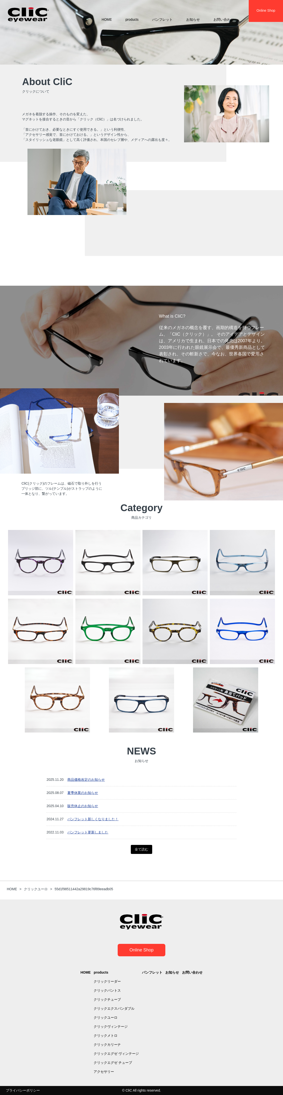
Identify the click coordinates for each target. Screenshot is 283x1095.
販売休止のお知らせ (82, 806)
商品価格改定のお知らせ (86, 780)
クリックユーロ (105, 1017)
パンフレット (162, 19)
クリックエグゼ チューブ (113, 1063)
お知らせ (193, 19)
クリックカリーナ (107, 1044)
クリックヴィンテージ (111, 1026)
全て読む (141, 849)
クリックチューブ (107, 999)
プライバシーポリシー (23, 1090)
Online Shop (141, 950)
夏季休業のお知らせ (82, 793)
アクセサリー (104, 1072)
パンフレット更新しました (87, 832)
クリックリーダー (107, 981)
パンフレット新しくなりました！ (92, 819)
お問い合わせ (223, 19)
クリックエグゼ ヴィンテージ (116, 1054)
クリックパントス (107, 990)
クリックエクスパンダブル (114, 1008)
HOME (107, 19)
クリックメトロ (105, 1035)
